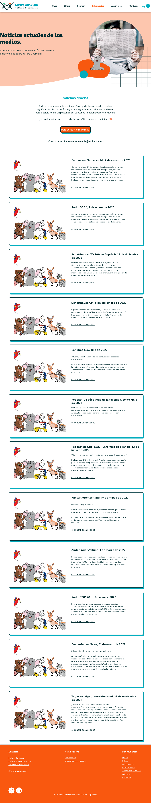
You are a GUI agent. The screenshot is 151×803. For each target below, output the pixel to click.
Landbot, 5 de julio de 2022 (89, 350)
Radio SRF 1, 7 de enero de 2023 (92, 207)
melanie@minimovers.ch (91, 141)
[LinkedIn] (19, 790)
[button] (146, 6)
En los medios (128, 767)
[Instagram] (11, 790)
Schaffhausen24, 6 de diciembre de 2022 (98, 302)
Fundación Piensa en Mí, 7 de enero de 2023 (101, 160)
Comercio (126, 777)
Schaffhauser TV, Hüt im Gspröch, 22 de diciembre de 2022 (105, 256)
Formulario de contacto (18, 764)
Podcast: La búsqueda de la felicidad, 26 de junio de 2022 (104, 401)
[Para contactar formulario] (75, 129)
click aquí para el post (83, 187)
